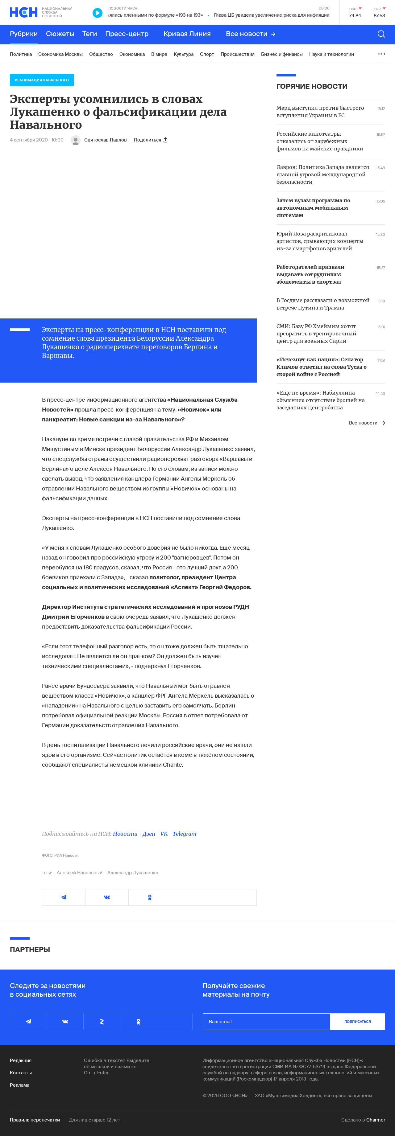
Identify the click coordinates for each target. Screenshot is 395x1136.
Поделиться (150, 140)
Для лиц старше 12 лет (94, 1120)
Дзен (149, 833)
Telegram (185, 833)
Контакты (21, 1073)
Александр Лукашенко (132, 873)
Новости (125, 833)
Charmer (375, 1120)
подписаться (357, 1021)
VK (164, 833)
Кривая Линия (187, 34)
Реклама (19, 1085)
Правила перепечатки (35, 1120)
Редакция (20, 1060)
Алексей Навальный (79, 873)
